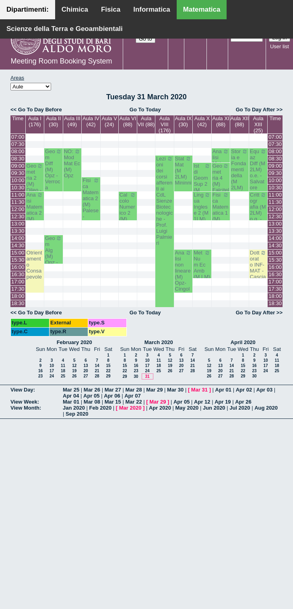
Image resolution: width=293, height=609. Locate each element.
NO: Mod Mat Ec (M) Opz (72, 163)
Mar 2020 (130, 408)
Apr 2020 (160, 408)
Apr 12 (202, 402)
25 (63, 376)
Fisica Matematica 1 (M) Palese (221, 210)
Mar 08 (92, 402)
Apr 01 (223, 390)
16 (40, 371)
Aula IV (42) (91, 121)
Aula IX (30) (183, 121)
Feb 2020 (100, 408)
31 (147, 376)
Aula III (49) (72, 121)
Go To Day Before (40, 110)
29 (108, 376)
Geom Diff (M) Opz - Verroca (53, 169)
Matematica (202, 9)
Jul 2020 (239, 408)
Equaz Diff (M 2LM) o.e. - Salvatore (258, 169)
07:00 (18, 137)
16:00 (18, 267)
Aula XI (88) (221, 121)
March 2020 (158, 342)
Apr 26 (243, 402)
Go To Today (145, 110)
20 (85, 371)
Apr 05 (91, 396)
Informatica (151, 9)
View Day (21, 390)
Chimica (75, 9)
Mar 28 (133, 390)
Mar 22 (133, 402)
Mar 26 (92, 390)
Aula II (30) (53, 121)
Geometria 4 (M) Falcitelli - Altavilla (221, 187)
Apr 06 (112, 396)
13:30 (18, 231)
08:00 (18, 151)
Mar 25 (71, 390)
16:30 (18, 274)
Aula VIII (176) (165, 124)
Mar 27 (113, 390)
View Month (24, 408)
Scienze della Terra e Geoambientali (64, 29)
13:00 (18, 224)
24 (52, 376)
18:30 (18, 303)
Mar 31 (199, 390)
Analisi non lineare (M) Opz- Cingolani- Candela (183, 280)
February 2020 (74, 342)
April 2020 (243, 342)
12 (74, 365)
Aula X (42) (202, 121)
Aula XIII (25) (258, 124)
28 (97, 376)
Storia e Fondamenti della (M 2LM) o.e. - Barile (239, 175)
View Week (23, 402)
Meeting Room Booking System (61, 61)
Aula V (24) (109, 121)
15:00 (18, 253)
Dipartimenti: (27, 9)
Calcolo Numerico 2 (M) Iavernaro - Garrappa (128, 219)
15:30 (18, 260)
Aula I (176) (34, 121)
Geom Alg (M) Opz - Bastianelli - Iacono (53, 259)
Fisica (110, 9)
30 (136, 376)
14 (97, 365)
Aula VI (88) (127, 121)
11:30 (18, 202)
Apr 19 (223, 402)
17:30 (18, 289)
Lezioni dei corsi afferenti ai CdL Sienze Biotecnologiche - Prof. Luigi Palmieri (164, 201)
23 (40, 376)
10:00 (18, 180)
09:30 (18, 173)
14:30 (18, 245)
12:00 (18, 209)
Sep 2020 (77, 414)
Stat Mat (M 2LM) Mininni (183, 171)
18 (63, 371)
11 (63, 365)
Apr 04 (71, 396)
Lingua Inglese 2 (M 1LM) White (202, 210)
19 (74, 371)
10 (52, 365)
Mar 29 (154, 390)
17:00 (18, 282)
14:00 (18, 238)
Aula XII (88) (239, 121)
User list (279, 46)
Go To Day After (255, 110)
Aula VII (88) (146, 121)
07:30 (18, 144)
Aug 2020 (266, 408)
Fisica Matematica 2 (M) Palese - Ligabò (91, 201)
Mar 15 (113, 402)
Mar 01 (71, 402)
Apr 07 (132, 396)
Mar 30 (175, 390)
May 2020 (187, 408)
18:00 (18, 296)
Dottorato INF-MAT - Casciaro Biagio (258, 271)
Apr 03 (264, 390)
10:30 (18, 188)
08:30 (18, 159)
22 (108, 371)
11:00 (18, 195)
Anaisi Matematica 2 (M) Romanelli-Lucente (35, 219)
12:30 (18, 216)
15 (108, 365)
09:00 (18, 166)
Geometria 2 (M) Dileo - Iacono (35, 181)
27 (85, 376)
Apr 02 (244, 390)
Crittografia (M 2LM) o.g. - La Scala (258, 213)
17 (52, 371)
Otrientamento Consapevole (34, 265)
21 (97, 371)
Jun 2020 (214, 408)
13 (85, 365)
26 (74, 376)
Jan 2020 (74, 408)
